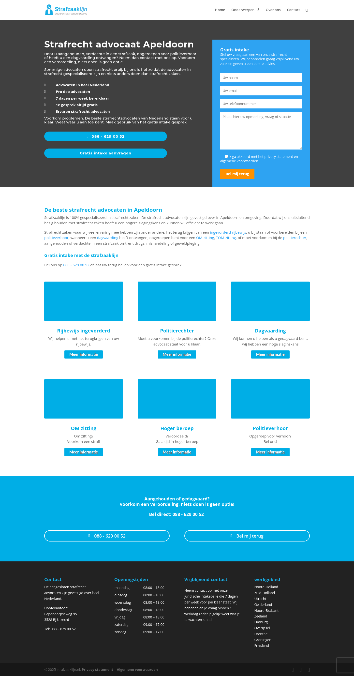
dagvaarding (107, 237)
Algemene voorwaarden (137, 669)
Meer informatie (83, 354)
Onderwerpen (242, 10)
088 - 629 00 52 (108, 136)
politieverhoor (56, 237)
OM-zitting (205, 237)
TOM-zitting (226, 237)
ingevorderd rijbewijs (228, 232)
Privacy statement (97, 669)
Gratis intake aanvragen (106, 153)
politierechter (294, 237)
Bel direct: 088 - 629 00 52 (177, 514)
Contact (293, 10)
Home (220, 10)
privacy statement (278, 156)
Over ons (273, 10)
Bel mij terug (250, 536)
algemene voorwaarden (239, 161)
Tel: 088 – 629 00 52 (60, 629)
